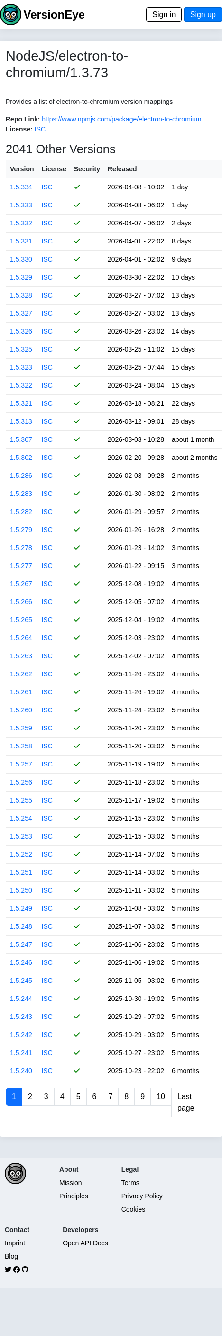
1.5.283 (21, 493)
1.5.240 (21, 1070)
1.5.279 (21, 529)
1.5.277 (21, 566)
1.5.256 (21, 782)
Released (122, 169)
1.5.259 (21, 728)
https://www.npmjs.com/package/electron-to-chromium (121, 119)
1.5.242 (21, 1034)
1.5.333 (21, 205)
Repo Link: (23, 119)
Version (22, 169)
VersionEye (53, 14)
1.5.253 (21, 836)
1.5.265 (21, 620)
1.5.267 (21, 584)
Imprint (15, 1243)
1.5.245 (21, 980)
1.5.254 (21, 818)
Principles (73, 1196)
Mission (70, 1183)
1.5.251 (21, 872)
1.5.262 (21, 674)
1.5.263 (21, 656)
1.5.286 (21, 475)
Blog (11, 1256)
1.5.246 (21, 962)
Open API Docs (85, 1243)
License (54, 169)
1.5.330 (21, 259)
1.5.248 (21, 926)
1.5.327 (21, 313)
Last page (185, 1102)
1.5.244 (21, 998)
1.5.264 (21, 638)
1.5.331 (21, 241)
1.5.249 (21, 908)
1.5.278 (21, 547)
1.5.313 (21, 421)
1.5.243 (21, 1016)
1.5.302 (21, 457)
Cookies (133, 1209)
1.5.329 (21, 277)
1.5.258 (21, 746)
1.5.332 (21, 223)
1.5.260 (21, 710)
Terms (130, 1183)
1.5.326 (21, 331)
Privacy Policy (142, 1196)
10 (161, 1097)
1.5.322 (21, 385)
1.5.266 (21, 602)
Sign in (164, 14)
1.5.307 (21, 439)
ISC (40, 129)
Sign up (203, 14)
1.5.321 (21, 403)
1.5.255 (21, 800)
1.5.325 (21, 349)
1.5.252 (21, 854)
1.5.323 (21, 367)
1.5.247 (21, 944)
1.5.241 (21, 1052)
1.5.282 (21, 511)
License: (19, 129)
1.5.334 (21, 187)
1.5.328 (21, 295)
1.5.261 (21, 692)
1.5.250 (21, 890)
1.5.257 (21, 764)
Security (87, 169)
